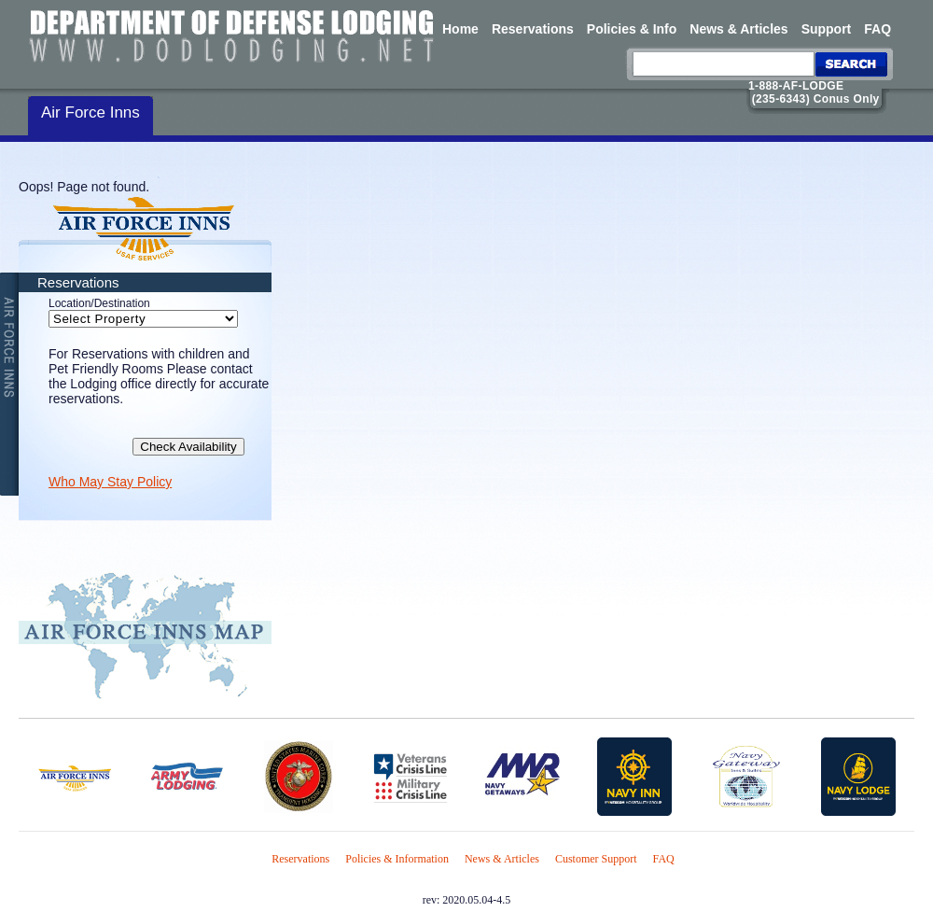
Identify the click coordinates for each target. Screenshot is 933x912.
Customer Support (596, 858)
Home (460, 28)
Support (826, 28)
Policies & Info (631, 28)
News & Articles (738, 28)
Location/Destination (99, 303)
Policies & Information (397, 858)
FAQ (877, 28)
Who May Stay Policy (110, 481)
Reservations (533, 28)
